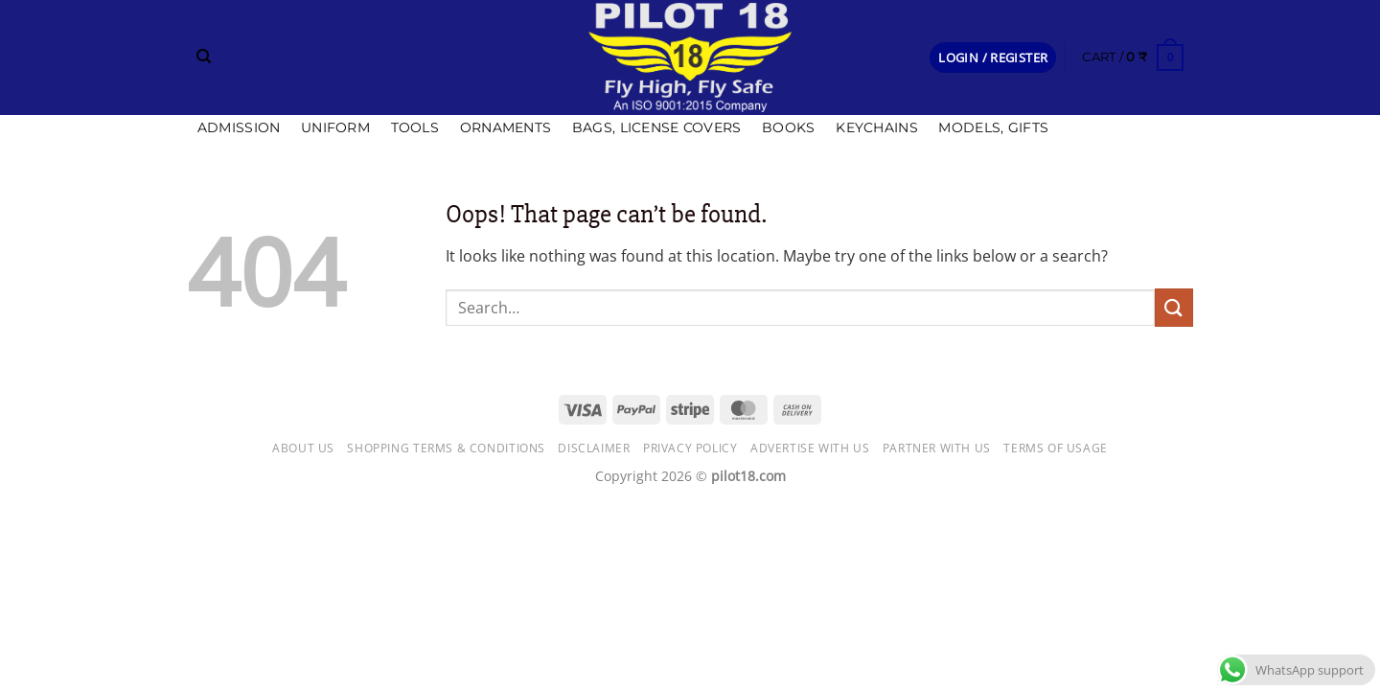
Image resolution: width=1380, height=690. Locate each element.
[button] (993, 58)
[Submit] (1174, 307)
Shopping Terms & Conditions (446, 448)
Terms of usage (1055, 448)
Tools (415, 127)
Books (788, 127)
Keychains (877, 127)
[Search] (203, 56)
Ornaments (506, 127)
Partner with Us (937, 448)
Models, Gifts (993, 127)
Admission (239, 127)
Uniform (335, 127)
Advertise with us (809, 448)
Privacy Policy (690, 448)
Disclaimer (594, 448)
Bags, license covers (657, 127)
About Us (303, 448)
